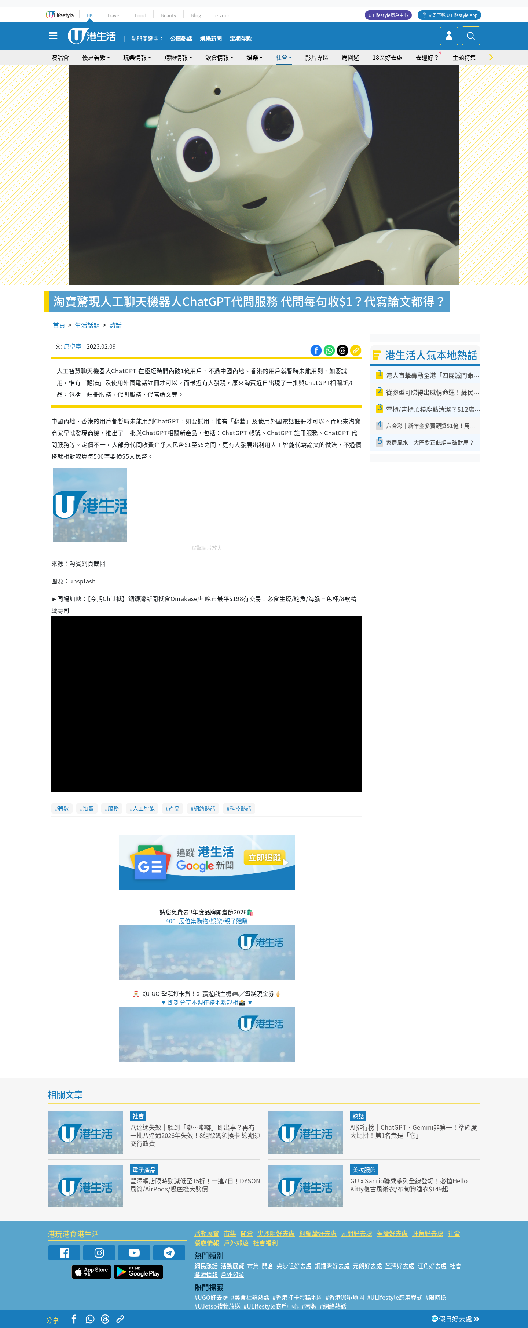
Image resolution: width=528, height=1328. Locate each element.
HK (90, 15)
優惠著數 (94, 57)
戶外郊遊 (236, 1242)
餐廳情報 (206, 1242)
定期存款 (241, 39)
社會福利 (265, 1242)
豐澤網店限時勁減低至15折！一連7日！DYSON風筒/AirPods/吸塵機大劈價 (195, 1184)
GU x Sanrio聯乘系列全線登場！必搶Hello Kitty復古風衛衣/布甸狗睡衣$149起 (408, 1184)
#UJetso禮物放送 (217, 1306)
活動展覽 (206, 1233)
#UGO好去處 (211, 1297)
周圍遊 (350, 57)
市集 (230, 1233)
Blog (196, 15)
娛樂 (252, 57)
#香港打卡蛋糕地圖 (297, 1297)
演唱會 (60, 57)
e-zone (222, 15)
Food (140, 15)
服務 (113, 808)
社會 (281, 57)
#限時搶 (435, 1297)
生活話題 (87, 325)
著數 (63, 808)
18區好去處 (388, 57)
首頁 (59, 325)
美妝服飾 (364, 1169)
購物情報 (176, 57)
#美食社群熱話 (250, 1297)
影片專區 (317, 57)
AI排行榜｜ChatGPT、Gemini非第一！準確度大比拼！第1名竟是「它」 (413, 1131)
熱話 (115, 325)
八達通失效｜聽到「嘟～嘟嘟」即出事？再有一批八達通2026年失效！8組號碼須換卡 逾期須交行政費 (195, 1135)
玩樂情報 (135, 57)
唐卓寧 (72, 346)
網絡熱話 (205, 808)
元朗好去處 (356, 1233)
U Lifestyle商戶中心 (388, 15)
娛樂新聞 (211, 39)
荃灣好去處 (392, 1233)
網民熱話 (206, 1265)
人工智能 (144, 808)
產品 (174, 808)
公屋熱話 (181, 39)
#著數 (309, 1306)
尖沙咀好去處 (276, 1233)
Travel (114, 15)
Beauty (168, 15)
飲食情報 (217, 57)
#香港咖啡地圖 (345, 1297)
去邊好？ (427, 57)
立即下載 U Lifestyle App (452, 15)
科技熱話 (241, 808)
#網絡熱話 (333, 1306)
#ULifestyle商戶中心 (271, 1306)
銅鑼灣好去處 (318, 1233)
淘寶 (88, 808)
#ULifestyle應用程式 (394, 1297)
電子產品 (144, 1169)
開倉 (247, 1233)
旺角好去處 (427, 1233)
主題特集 (464, 57)
